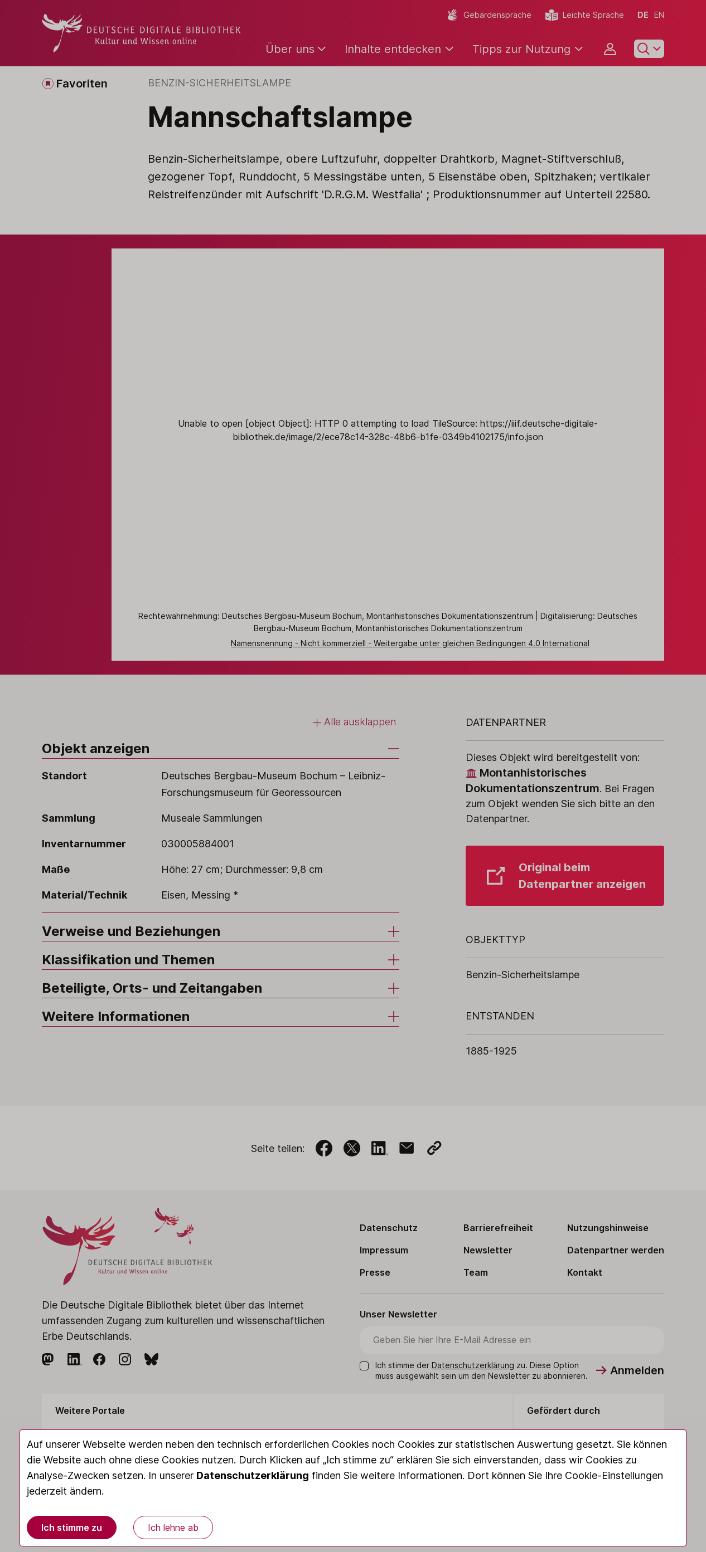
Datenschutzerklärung (252, 1475)
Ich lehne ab (173, 1527)
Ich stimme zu (71, 1527)
